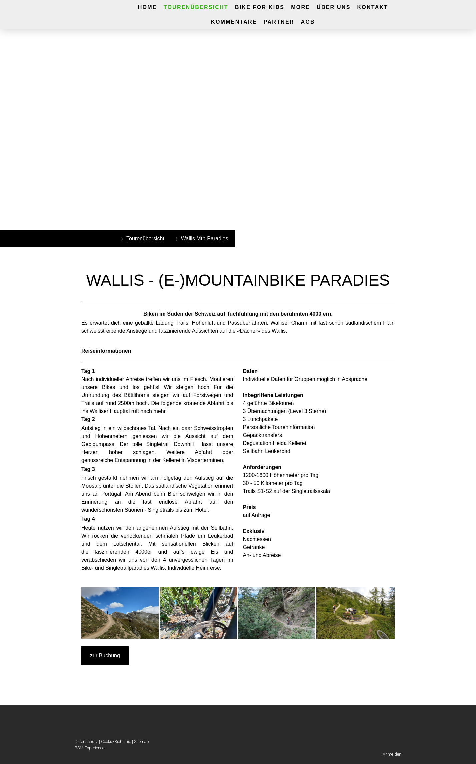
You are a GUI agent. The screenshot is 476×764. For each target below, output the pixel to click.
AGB (308, 22)
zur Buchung (105, 655)
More (300, 7)
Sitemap (141, 741)
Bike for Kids (259, 7)
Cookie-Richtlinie (116, 741)
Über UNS (333, 7)
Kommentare (234, 22)
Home (147, 7)
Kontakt (372, 7)
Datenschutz (86, 741)
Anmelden (392, 754)
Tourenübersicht (196, 7)
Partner (279, 22)
